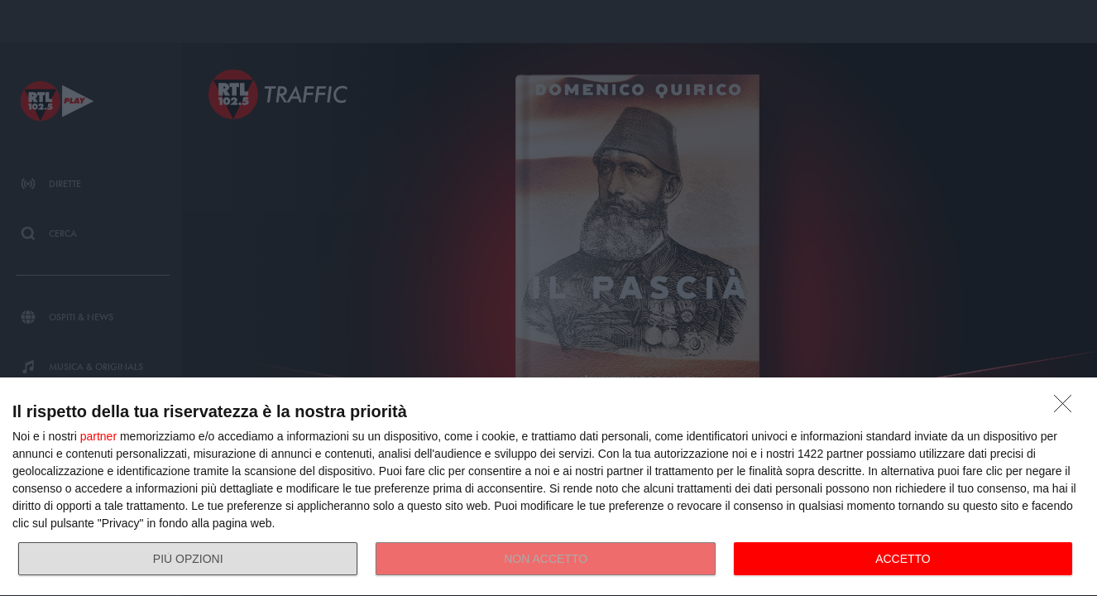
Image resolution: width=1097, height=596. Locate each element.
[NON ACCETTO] (1067, 408)
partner (98, 436)
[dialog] (548, 487)
